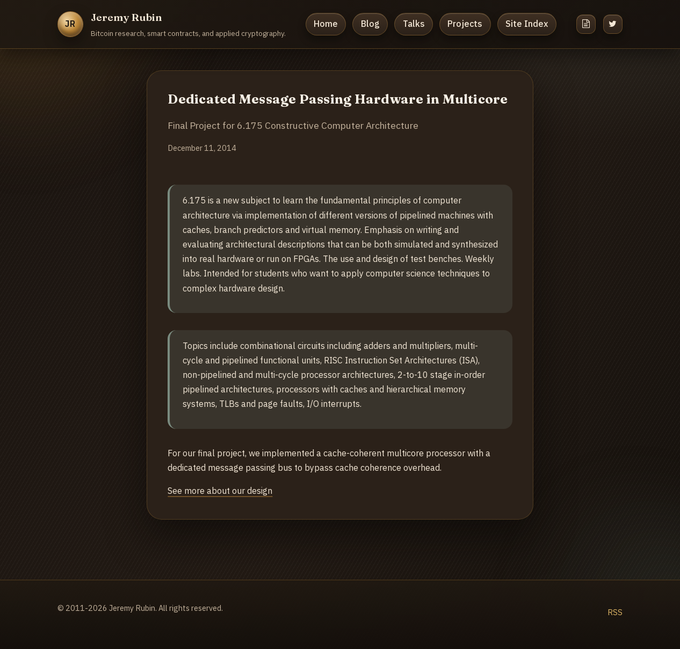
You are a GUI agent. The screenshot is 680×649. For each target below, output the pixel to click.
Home (326, 23)
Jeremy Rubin (126, 17)
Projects (464, 23)
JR (70, 23)
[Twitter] (613, 24)
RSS (615, 612)
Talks (414, 23)
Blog (370, 23)
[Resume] (586, 24)
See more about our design (220, 490)
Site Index (526, 23)
